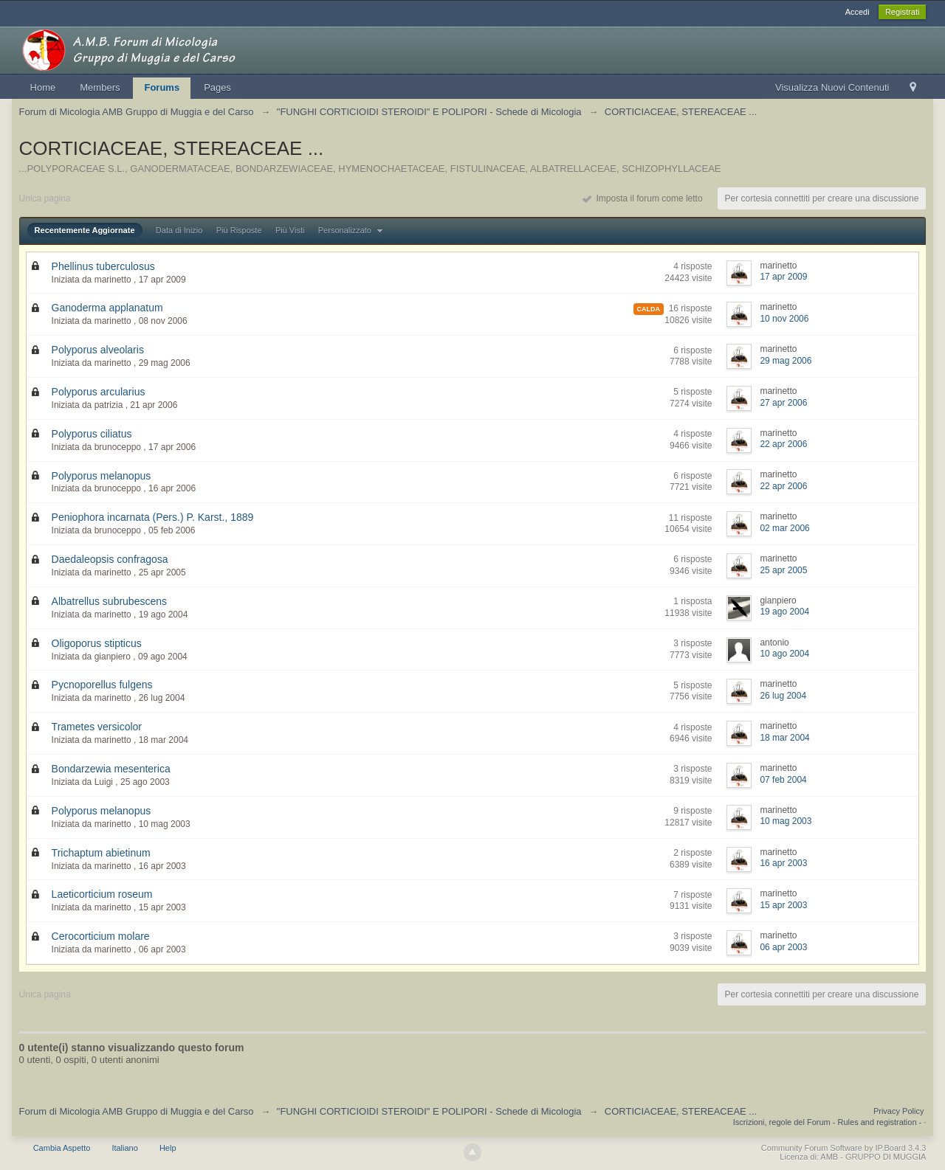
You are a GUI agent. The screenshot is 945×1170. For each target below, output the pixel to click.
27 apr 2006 (783, 403)
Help (167, 1147)
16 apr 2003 (783, 863)
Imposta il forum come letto (643, 198)
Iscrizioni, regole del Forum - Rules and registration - (827, 1122)
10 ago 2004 (784, 653)
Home (43, 87)
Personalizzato (352, 230)
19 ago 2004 (784, 611)
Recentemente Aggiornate (85, 230)
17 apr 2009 (783, 276)
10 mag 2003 (785, 821)
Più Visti (290, 230)
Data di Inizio (179, 230)
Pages (217, 87)
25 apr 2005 (783, 570)
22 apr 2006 (783, 444)
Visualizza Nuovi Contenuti (832, 87)
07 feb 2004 (783, 780)
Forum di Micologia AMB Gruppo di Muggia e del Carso (136, 1111)
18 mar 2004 (784, 738)
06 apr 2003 (783, 947)
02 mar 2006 (784, 528)
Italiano (124, 1147)
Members (100, 87)
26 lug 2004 (783, 695)
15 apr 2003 (783, 905)
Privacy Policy (898, 1111)
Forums (161, 87)
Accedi (857, 11)
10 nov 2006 (784, 319)
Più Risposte (239, 230)
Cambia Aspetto (62, 1147)
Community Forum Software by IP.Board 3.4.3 (844, 1147)
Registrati (902, 11)
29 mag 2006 (785, 361)
